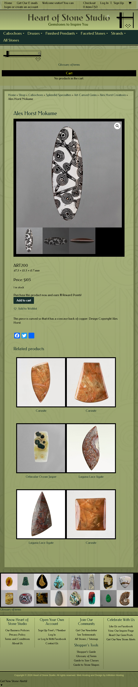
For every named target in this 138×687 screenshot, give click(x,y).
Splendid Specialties (58, 95)
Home (8, 3)
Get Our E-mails (27, 3)
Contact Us (51, 643)
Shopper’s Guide (86, 651)
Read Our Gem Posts (121, 635)
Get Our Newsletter (86, 630)
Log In (104, 3)
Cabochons (14, 34)
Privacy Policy (17, 634)
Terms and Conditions (17, 639)
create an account (26, 7)
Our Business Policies (17, 630)
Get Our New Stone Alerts (120, 639)
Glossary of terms (69, 64)
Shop (22, 95)
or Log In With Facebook (52, 639)
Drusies (35, 34)
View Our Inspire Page (121, 630)
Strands (119, 34)
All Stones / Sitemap (86, 639)
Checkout (89, 3)
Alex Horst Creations (113, 95)
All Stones (11, 40)
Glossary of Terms (86, 656)
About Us (17, 643)
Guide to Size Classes (86, 660)
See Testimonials (86, 634)
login (7, 7)
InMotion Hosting (115, 675)
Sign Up (119, 3)
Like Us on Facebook (121, 626)
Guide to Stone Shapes (86, 664)
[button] (25, 308)
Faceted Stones (95, 34)
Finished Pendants (62, 34)
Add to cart (24, 300)
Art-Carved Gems (85, 95)
